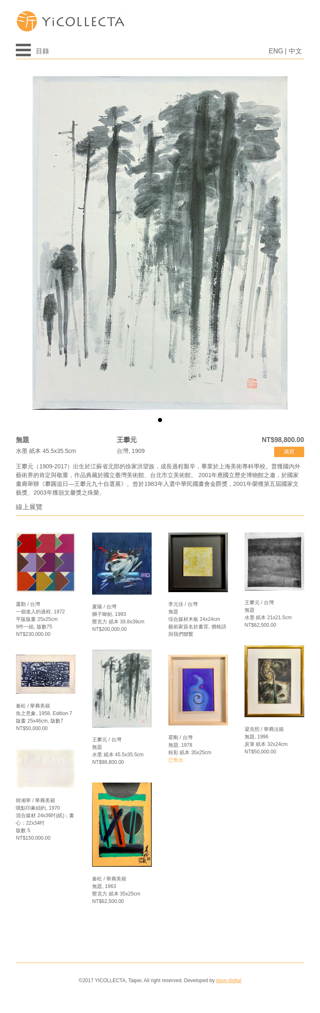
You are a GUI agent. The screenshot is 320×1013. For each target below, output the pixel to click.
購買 (289, 452)
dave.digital (228, 980)
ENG (276, 51)
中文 (295, 51)
